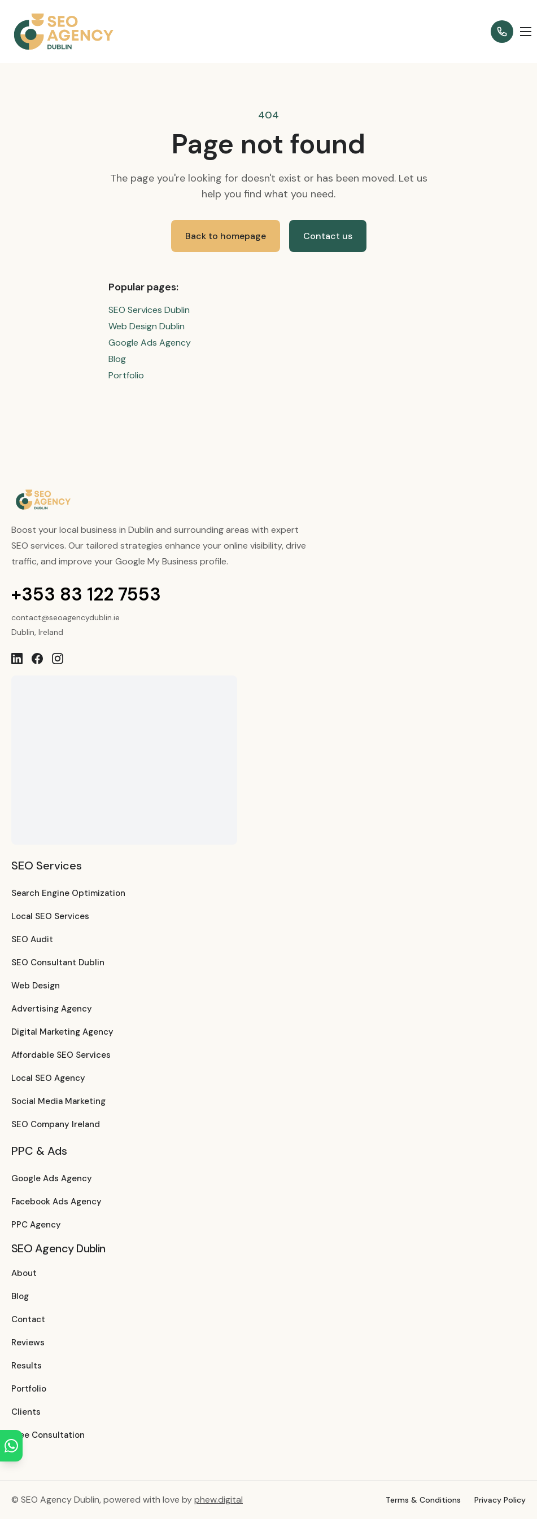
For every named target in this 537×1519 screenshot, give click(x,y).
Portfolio (126, 375)
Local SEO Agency (48, 1078)
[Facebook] (37, 658)
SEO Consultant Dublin (57, 962)
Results (26, 1365)
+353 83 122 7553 (86, 594)
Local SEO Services (50, 916)
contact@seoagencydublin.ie (65, 617)
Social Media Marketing (58, 1101)
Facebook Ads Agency (56, 1201)
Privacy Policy (500, 1500)
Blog (117, 359)
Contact (28, 1319)
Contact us (327, 236)
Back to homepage (225, 236)
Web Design (35, 985)
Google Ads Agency (149, 342)
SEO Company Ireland (55, 1124)
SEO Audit (32, 939)
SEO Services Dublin (149, 310)
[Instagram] (57, 658)
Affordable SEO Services (61, 1055)
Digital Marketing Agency (62, 1031)
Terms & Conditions (423, 1500)
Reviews (28, 1342)
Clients (26, 1412)
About (24, 1273)
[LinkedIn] (17, 658)
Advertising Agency (51, 1008)
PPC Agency (36, 1224)
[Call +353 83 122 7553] (502, 31)
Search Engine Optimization (68, 893)
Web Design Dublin (146, 326)
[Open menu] (525, 31)
